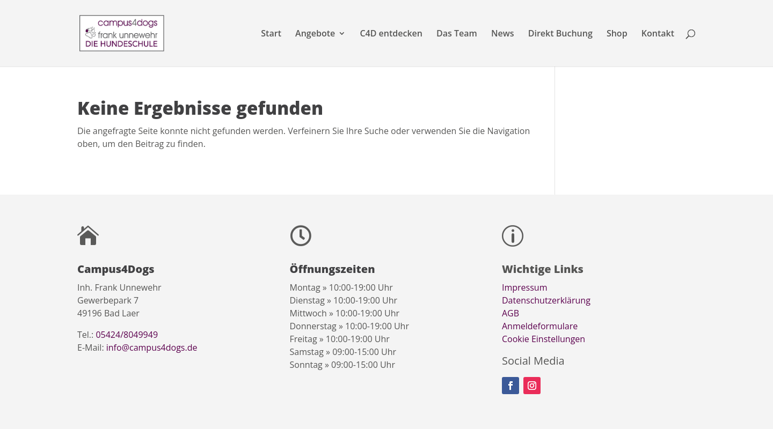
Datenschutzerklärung (546, 300)
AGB (510, 313)
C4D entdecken (391, 34)
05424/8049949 (127, 335)
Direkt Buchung (560, 34)
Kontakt (657, 34)
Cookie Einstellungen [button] (543, 339)
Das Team (456, 34)
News (502, 34)
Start (271, 34)
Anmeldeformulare (540, 326)
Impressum (524, 287)
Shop (617, 34)
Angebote (315, 34)
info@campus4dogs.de (152, 347)
